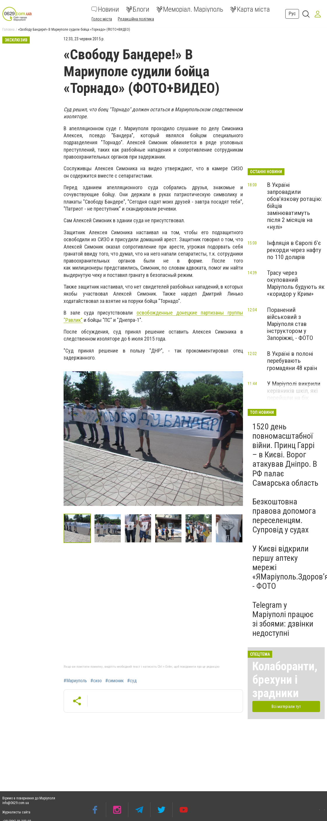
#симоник (114, 680)
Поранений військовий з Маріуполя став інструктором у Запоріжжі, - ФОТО (290, 324)
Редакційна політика (136, 19)
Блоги (137, 9)
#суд (132, 680)
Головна (8, 29)
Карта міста (250, 9)
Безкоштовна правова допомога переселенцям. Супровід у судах (284, 516)
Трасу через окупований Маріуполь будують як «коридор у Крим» (296, 283)
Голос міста (102, 19)
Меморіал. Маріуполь (189, 9)
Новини (105, 9)
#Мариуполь (75, 680)
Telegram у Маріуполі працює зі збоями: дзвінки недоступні (283, 619)
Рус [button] (292, 13)
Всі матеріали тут (286, 706)
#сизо (96, 680)
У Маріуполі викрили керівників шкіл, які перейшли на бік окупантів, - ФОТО (293, 394)
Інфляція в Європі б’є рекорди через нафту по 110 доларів (294, 250)
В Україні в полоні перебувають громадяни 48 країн (292, 360)
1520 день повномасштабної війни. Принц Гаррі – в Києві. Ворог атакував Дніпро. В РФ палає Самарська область (285, 455)
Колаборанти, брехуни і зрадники (284, 679)
